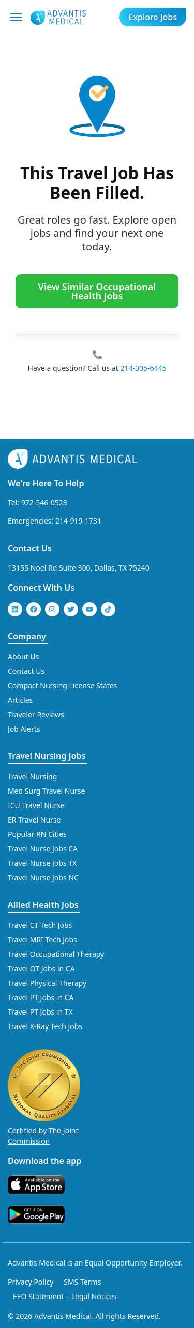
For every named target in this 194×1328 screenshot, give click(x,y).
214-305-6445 (143, 368)
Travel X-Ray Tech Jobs (45, 1026)
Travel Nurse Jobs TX (42, 863)
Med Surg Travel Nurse (46, 791)
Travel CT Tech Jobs (40, 925)
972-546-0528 (44, 503)
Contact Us (30, 548)
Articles (20, 700)
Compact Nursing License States (62, 685)
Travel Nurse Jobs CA (43, 848)
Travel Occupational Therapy (56, 954)
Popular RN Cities (37, 834)
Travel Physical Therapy (47, 983)
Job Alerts (24, 729)
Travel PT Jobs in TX (40, 1012)
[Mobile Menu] (16, 17)
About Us (23, 656)
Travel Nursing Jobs (46, 756)
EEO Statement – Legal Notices (65, 1296)
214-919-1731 (78, 521)
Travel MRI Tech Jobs (42, 939)
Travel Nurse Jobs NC (43, 877)
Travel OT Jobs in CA (41, 968)
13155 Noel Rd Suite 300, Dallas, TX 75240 (79, 568)
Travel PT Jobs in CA (41, 997)
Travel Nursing (32, 776)
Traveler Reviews (36, 714)
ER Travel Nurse (34, 820)
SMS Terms (82, 1282)
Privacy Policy (30, 1282)
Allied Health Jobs (43, 904)
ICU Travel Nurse (36, 805)
